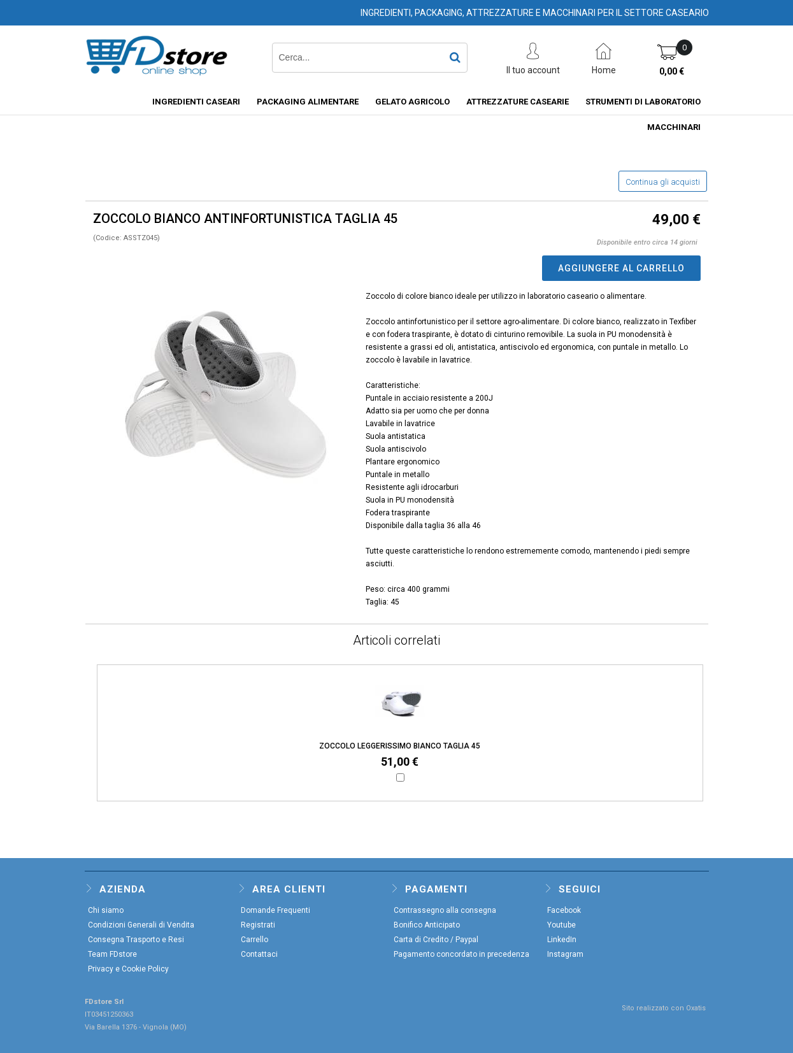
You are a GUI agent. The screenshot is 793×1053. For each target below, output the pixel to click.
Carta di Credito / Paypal (436, 939)
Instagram (565, 954)
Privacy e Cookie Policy (128, 968)
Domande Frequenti (275, 910)
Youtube (561, 924)
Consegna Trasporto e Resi (136, 939)
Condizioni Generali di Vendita (141, 924)
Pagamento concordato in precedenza (461, 954)
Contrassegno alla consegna (445, 910)
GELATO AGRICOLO (412, 101)
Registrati (258, 924)
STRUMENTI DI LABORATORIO (643, 101)
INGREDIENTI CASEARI (196, 101)
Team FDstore (112, 954)
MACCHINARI (674, 127)
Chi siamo (106, 910)
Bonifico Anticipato (427, 924)
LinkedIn (561, 939)
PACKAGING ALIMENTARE (308, 101)
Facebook (564, 910)
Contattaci (259, 954)
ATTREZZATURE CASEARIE (517, 101)
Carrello (254, 939)
